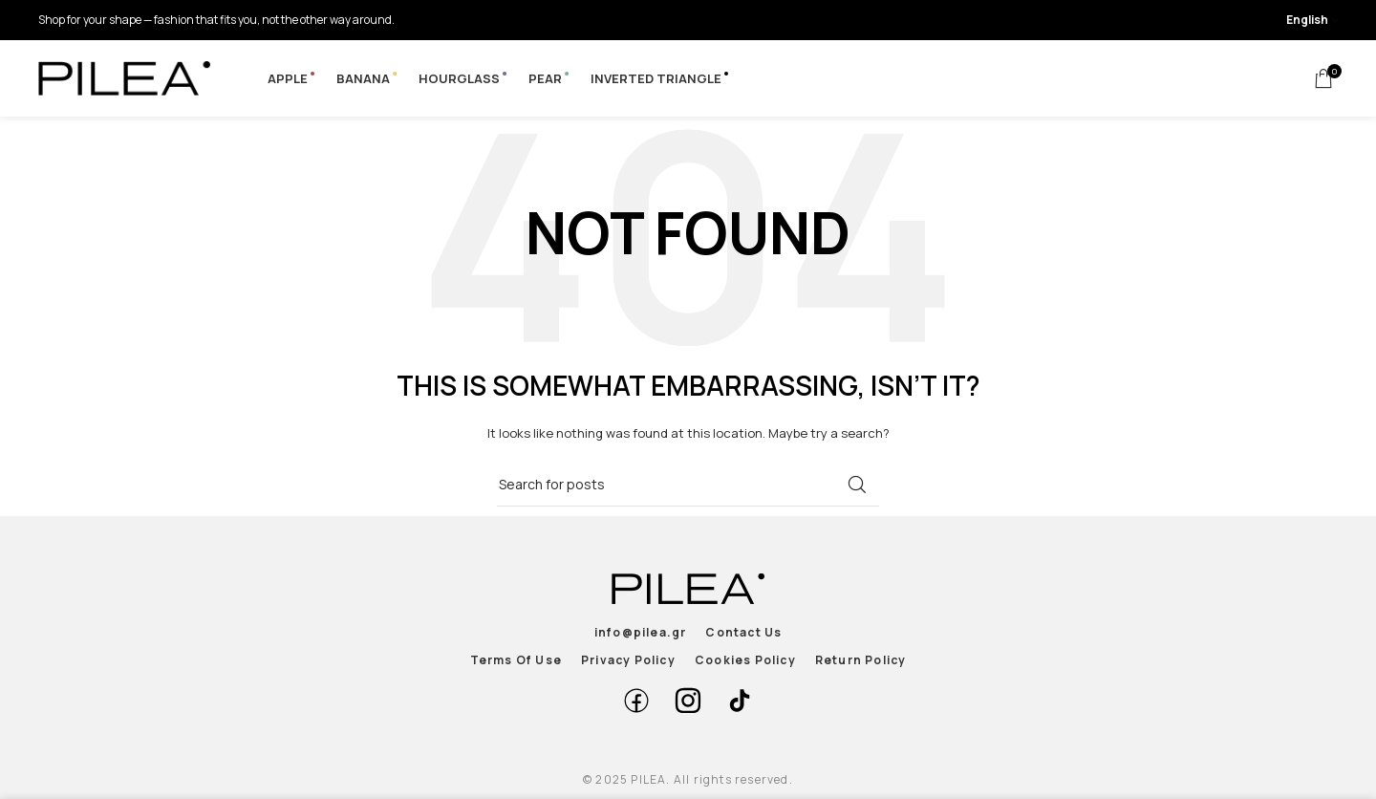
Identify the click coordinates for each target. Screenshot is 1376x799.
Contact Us (743, 632)
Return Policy (861, 660)
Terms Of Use (516, 660)
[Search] (688, 485)
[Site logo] (124, 77)
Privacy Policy (628, 660)
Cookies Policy (745, 660)
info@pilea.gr (640, 632)
